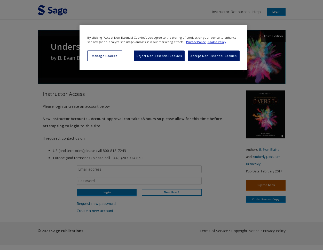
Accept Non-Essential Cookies (214, 56)
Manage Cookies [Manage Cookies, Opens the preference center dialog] (104, 56)
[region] (163, 47)
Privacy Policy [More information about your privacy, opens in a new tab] (196, 42)
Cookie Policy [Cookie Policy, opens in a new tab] (217, 42)
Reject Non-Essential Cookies (159, 56)
